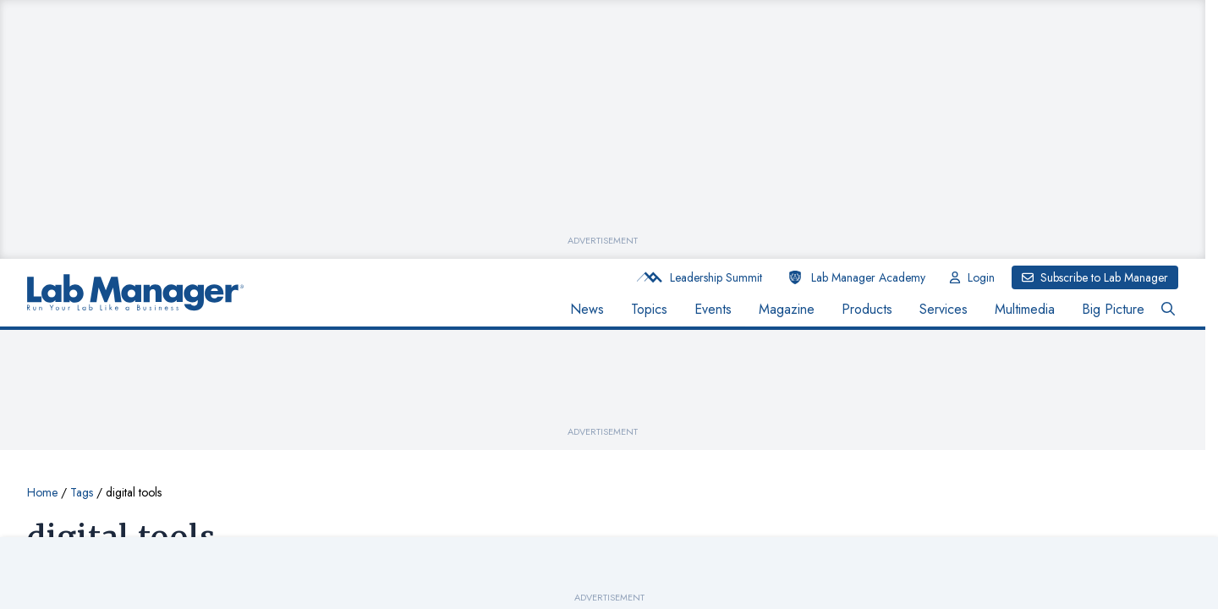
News (587, 309)
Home (42, 492)
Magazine (787, 309)
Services (943, 309)
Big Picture (1113, 309)
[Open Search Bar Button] (1168, 309)
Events (713, 309)
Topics (649, 309)
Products (867, 309)
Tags (81, 492)
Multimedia (1025, 309)
